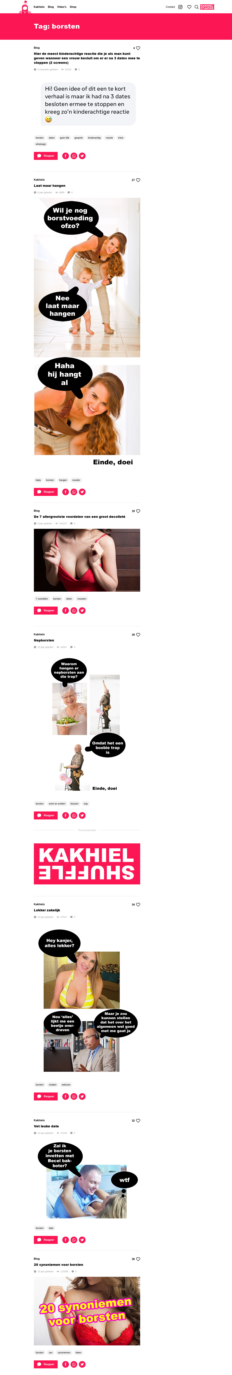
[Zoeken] (196, 7)
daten (52, 137)
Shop (73, 6)
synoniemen (64, 1352)
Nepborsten (44, 640)
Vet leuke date (46, 1126)
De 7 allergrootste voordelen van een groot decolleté (79, 516)
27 (136, 180)
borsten (40, 137)
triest (120, 137)
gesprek (79, 137)
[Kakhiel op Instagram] (180, 7)
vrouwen (81, 598)
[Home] (25, 7)
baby (38, 480)
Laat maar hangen (49, 185)
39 (136, 635)
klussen (74, 803)
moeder (76, 480)
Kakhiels (39, 6)
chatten (52, 1084)
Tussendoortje (87, 830)
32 (136, 1121)
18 (136, 511)
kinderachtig (94, 137)
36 (136, 1259)
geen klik (64, 137)
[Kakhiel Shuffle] (207, 7)
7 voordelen (42, 598)
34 (136, 905)
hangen (63, 480)
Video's (61, 6)
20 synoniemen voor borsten (58, 1264)
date (51, 1228)
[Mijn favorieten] (189, 7)
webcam (66, 1084)
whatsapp (41, 144)
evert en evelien (57, 803)
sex (50, 1352)
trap (86, 803)
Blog (51, 6)
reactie (109, 137)
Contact (170, 6)
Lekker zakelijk (47, 910)
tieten (69, 598)
